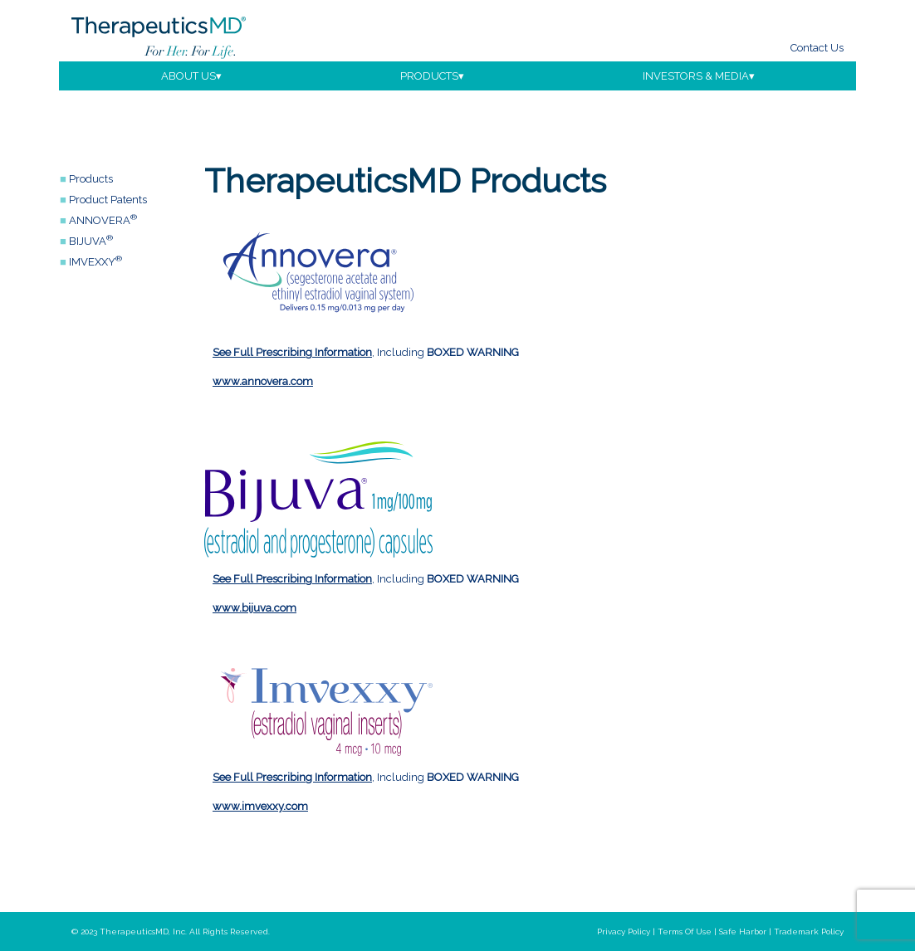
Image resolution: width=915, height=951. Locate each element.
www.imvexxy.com (260, 806)
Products (91, 179)
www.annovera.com (263, 381)
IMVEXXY (95, 262)
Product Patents (108, 199)
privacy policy (623, 931)
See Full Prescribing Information (292, 352)
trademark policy (809, 931)
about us (188, 76)
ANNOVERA (103, 220)
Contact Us (817, 47)
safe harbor (742, 931)
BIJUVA (91, 241)
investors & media (696, 76)
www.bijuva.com (254, 608)
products (429, 76)
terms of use (685, 931)
